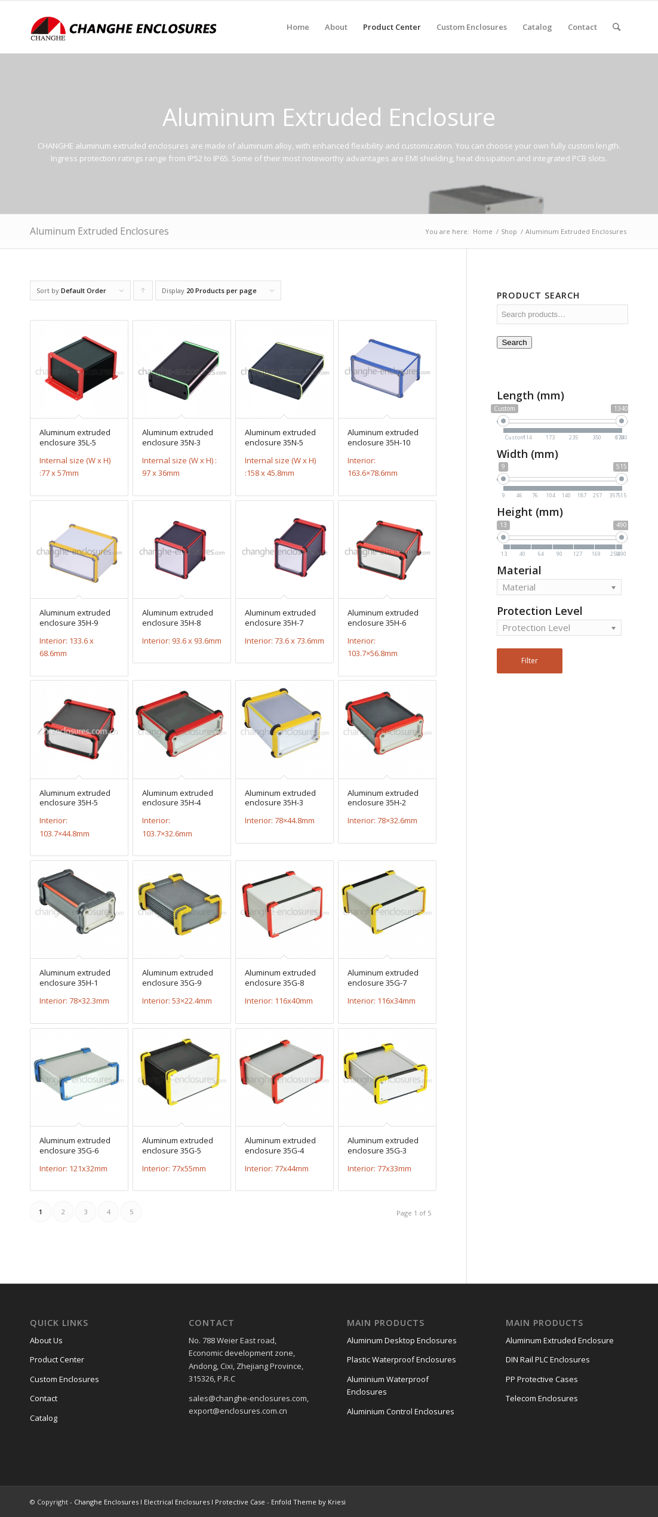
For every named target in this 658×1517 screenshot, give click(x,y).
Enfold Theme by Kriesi (308, 1501)
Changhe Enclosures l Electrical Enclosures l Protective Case (169, 1501)
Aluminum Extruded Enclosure (560, 1340)
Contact (43, 1398)
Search (514, 342)
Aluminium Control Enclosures (400, 1411)
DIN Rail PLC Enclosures (548, 1359)
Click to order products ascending (143, 293)
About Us (46, 1340)
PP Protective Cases (542, 1379)
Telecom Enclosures (542, 1398)
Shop (509, 231)
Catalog (43, 1418)
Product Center (57, 1359)
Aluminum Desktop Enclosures (402, 1340)
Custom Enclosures (64, 1379)
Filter (529, 661)
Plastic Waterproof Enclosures (401, 1359)
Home (483, 231)
